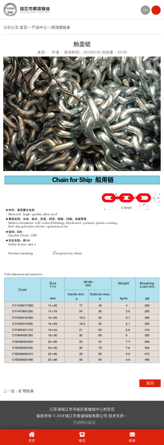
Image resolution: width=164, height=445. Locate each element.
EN (145, 10)
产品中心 (39, 27)
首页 (23, 27)
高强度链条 (60, 27)
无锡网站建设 (84, 422)
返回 (150, 383)
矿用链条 (26, 391)
